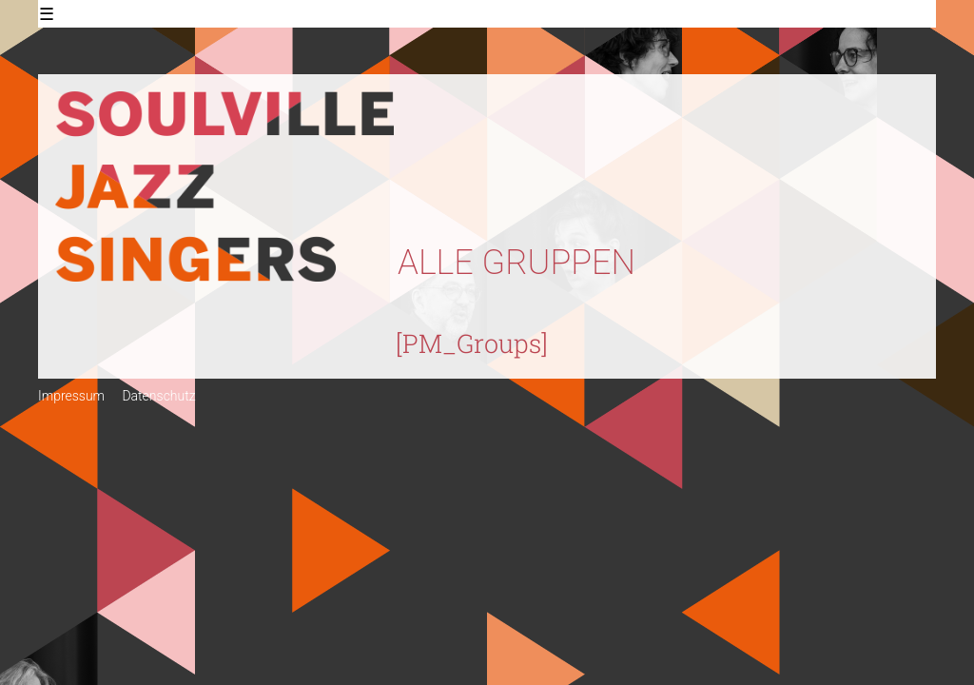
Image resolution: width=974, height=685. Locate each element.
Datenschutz (158, 395)
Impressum (71, 395)
